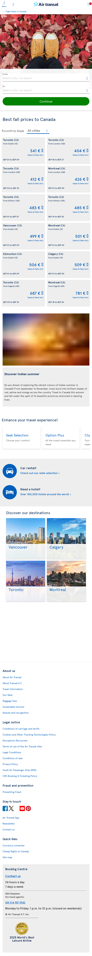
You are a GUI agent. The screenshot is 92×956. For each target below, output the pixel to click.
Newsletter (9, 823)
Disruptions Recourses (15, 740)
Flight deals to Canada (16, 11)
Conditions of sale (13, 758)
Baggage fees (10, 700)
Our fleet (7, 695)
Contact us (9, 829)
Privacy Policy (10, 764)
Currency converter (14, 845)
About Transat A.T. (12, 683)
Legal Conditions (12, 752)
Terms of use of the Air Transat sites (22, 746)
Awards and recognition (16, 712)
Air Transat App (11, 817)
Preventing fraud (12, 792)
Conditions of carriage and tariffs (21, 728)
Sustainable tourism (13, 706)
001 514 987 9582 (15, 902)
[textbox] (46, 77)
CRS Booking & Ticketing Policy (20, 776)
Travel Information (13, 689)
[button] (46, 101)
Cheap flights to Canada (16, 851)
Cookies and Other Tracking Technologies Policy (29, 734)
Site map (7, 857)
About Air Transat (12, 677)
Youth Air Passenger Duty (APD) (19, 770)
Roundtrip (9, 130)
